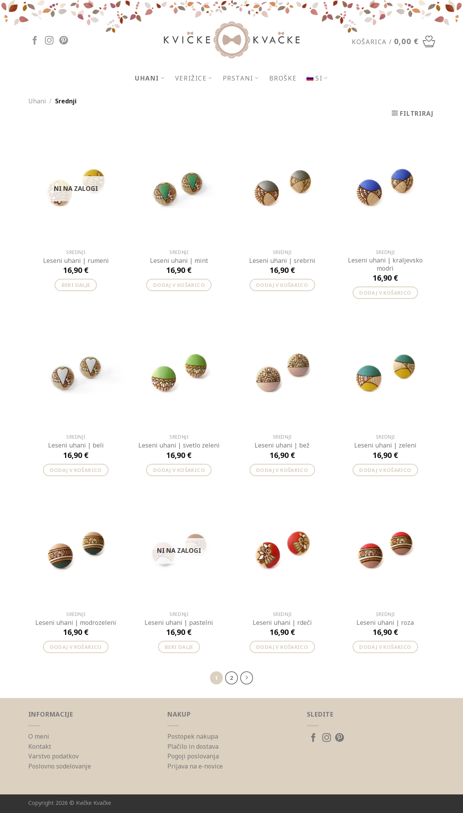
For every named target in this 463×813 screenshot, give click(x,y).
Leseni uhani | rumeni (76, 261)
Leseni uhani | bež (282, 445)
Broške (283, 78)
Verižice (194, 78)
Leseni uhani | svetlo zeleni (179, 445)
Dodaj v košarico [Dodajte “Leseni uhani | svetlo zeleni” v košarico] (179, 470)
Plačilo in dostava (193, 746)
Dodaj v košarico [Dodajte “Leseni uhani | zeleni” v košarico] (385, 470)
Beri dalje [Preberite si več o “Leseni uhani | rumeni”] (76, 284)
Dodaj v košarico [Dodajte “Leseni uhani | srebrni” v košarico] (282, 284)
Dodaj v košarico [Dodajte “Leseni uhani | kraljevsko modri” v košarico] (385, 292)
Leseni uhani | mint (179, 261)
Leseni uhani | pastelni (179, 623)
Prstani (241, 78)
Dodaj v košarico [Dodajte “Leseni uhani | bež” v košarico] (282, 470)
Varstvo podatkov (53, 756)
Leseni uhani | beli (76, 445)
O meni (38, 736)
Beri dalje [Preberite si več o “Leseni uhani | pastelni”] (179, 646)
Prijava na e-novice (195, 766)
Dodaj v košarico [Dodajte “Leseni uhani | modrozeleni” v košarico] (76, 646)
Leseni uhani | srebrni (282, 261)
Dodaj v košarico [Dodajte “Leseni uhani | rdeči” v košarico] (282, 646)
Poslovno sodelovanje (59, 766)
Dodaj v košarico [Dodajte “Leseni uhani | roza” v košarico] (385, 646)
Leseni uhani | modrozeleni (75, 623)
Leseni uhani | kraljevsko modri (385, 264)
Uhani (150, 78)
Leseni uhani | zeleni (385, 445)
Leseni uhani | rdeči (282, 623)
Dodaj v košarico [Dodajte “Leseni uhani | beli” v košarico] (76, 470)
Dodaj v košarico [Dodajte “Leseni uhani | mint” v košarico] (179, 284)
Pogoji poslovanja (193, 756)
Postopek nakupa (192, 736)
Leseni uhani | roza (385, 623)
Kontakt (39, 746)
